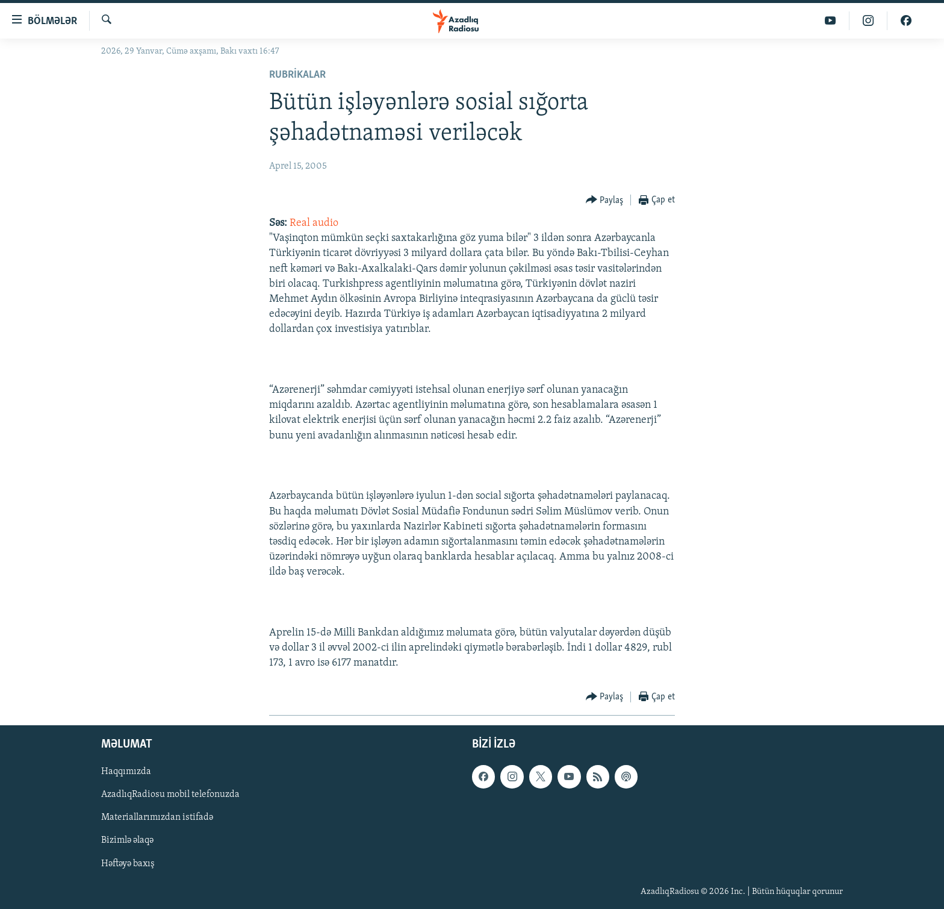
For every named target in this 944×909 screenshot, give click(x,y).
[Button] (605, 200)
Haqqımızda (126, 771)
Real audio (314, 223)
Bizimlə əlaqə (127, 840)
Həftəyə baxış (128, 863)
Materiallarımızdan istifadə (157, 817)
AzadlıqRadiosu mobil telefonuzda (170, 794)
